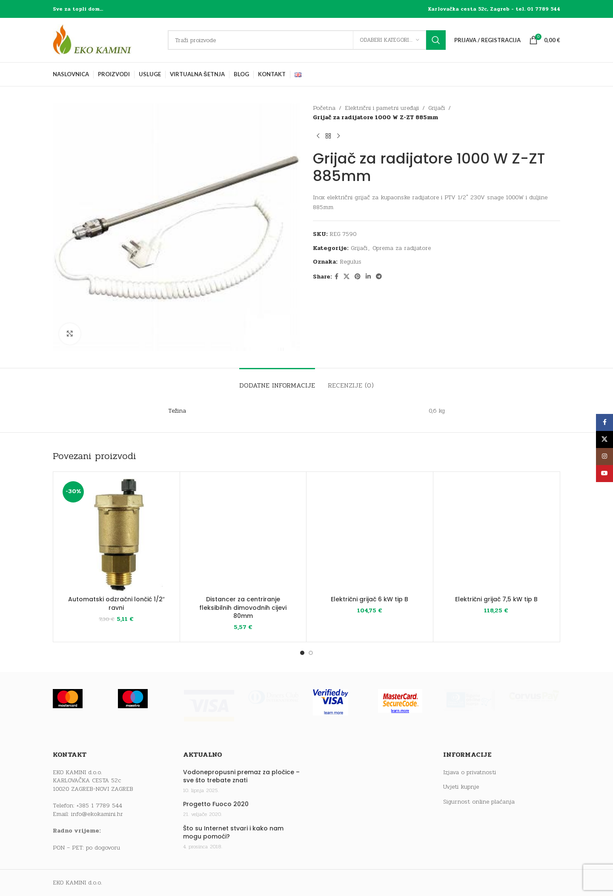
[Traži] (307, 40)
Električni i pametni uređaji (382, 107)
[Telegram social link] (378, 277)
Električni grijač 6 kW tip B (369, 599)
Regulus (350, 261)
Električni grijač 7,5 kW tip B (496, 599)
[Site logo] (106, 39)
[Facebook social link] (336, 277)
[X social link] (346, 277)
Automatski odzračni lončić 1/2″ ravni (116, 603)
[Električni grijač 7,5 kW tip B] (496, 535)
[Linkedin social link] (368, 277)
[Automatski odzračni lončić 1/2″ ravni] (116, 535)
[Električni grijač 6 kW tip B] (370, 535)
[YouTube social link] (604, 473)
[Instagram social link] (604, 456)
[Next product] (338, 136)
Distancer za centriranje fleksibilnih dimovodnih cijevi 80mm (242, 607)
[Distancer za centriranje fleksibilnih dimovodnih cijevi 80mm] (243, 535)
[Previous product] (318, 136)
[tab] (277, 381)
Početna (324, 107)
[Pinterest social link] (357, 277)
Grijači (436, 107)
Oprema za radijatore (401, 248)
